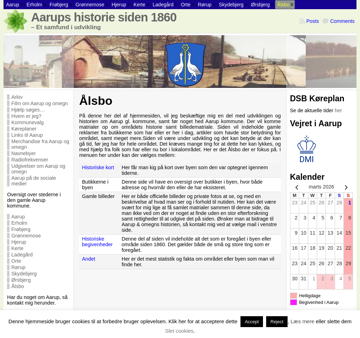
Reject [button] (276, 321)
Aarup (18, 216)
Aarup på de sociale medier (33, 180)
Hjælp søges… (28, 110)
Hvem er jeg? (26, 116)
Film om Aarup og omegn (39, 103)
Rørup (18, 267)
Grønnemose (26, 235)
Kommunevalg (27, 122)
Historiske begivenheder (97, 241)
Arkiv (16, 97)
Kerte (17, 248)
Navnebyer (23, 153)
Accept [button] (252, 321)
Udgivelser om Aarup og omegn (38, 168)
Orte (16, 261)
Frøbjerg (20, 229)
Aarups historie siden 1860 (103, 17)
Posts (312, 21)
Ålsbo (17, 286)
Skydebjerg (24, 273)
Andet (88, 259)
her (338, 110)
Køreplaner (23, 129)
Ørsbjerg (21, 280)
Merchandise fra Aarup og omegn (40, 144)
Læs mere (303, 321)
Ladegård (22, 254)
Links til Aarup (27, 135)
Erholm (19, 223)
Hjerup (18, 242)
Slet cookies (179, 331)
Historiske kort (98, 167)
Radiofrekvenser (29, 159)
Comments (342, 21)
